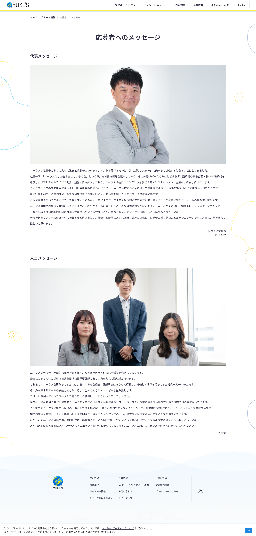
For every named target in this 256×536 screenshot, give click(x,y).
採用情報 (198, 5)
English (242, 5)
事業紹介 (94, 484)
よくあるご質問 (220, 5)
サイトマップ (125, 498)
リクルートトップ (125, 5)
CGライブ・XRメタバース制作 (134, 484)
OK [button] (248, 530)
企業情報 (179, 5)
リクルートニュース (155, 5)
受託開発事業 (162, 484)
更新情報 (94, 478)
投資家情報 (161, 478)
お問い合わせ (125, 491)
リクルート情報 (47, 17)
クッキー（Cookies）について (118, 528)
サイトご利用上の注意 (101, 498)
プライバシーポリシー (167, 491)
